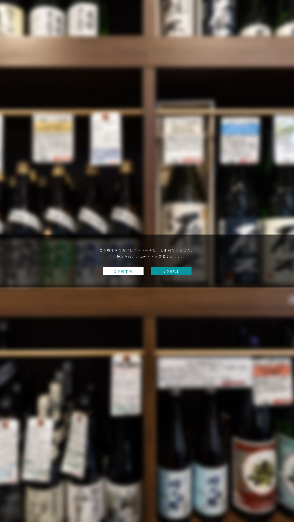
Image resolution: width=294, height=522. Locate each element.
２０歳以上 (171, 271)
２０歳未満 (123, 271)
